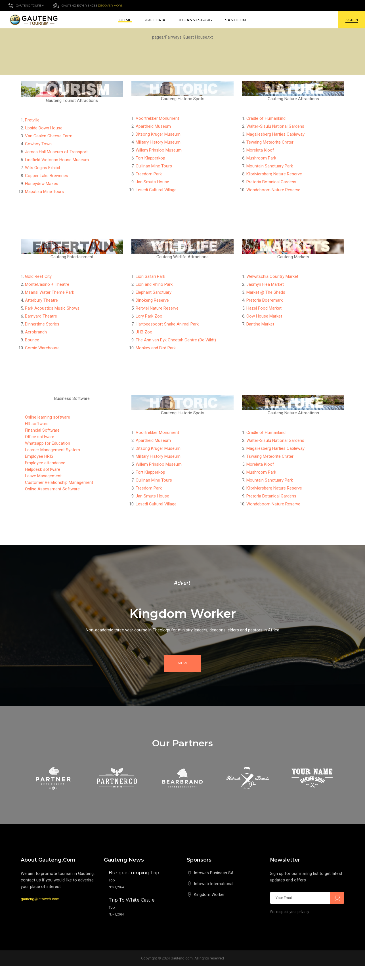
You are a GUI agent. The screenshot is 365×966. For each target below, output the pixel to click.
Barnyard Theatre (41, 316)
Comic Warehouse (42, 347)
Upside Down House (43, 128)
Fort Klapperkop (150, 158)
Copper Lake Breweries (46, 175)
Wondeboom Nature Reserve (273, 189)
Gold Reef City (38, 276)
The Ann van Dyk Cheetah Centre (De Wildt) (176, 340)
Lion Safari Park (150, 276)
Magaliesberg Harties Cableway (275, 134)
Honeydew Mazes (41, 183)
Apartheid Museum (153, 126)
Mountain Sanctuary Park (269, 166)
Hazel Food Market (264, 308)
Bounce (32, 340)
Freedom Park (149, 174)
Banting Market (260, 324)
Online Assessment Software (52, 489)
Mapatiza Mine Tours (44, 191)
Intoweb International (213, 883)
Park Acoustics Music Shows (52, 308)
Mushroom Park (261, 158)
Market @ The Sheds (265, 292)
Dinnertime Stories (42, 324)
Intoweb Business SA (214, 872)
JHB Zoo (144, 332)
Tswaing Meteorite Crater (269, 142)
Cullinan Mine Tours (154, 166)
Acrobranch (36, 332)
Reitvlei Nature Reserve (157, 308)
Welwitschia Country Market (272, 276)
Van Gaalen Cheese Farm (48, 135)
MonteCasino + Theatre (47, 284)
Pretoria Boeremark (264, 300)
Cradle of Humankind (266, 118)
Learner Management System (52, 449)
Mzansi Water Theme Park (49, 292)
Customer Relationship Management (59, 482)
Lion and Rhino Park (154, 284)
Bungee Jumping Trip (134, 872)
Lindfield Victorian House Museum (57, 159)
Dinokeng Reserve (152, 300)
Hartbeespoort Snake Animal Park (167, 324)
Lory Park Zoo (149, 316)
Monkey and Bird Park (156, 347)
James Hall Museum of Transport (56, 151)
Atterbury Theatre (41, 300)
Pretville (32, 120)
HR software (37, 423)
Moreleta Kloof (260, 150)
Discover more (110, 5)
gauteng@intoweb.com (40, 899)
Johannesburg (195, 20)
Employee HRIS (39, 456)
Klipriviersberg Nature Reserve (274, 174)
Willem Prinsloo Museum (159, 150)
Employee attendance (45, 462)
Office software (39, 436)
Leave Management (43, 475)
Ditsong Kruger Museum (158, 134)
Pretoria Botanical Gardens (271, 181)
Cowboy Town (38, 143)
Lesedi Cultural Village (156, 189)
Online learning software (47, 417)
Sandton (235, 20)
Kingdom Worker (209, 894)
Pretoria (154, 20)
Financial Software (42, 430)
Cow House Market (264, 316)
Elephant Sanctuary (153, 292)
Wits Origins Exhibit (42, 167)
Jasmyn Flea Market (265, 284)
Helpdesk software (42, 469)
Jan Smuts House (152, 181)
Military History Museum (158, 142)
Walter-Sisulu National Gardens (275, 126)
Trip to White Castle (132, 900)
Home (125, 20)
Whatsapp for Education (47, 443)
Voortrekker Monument (157, 118)
